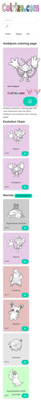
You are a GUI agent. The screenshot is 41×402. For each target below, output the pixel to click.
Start (8, 34)
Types (19, 34)
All (28, 34)
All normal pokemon (23, 196)
